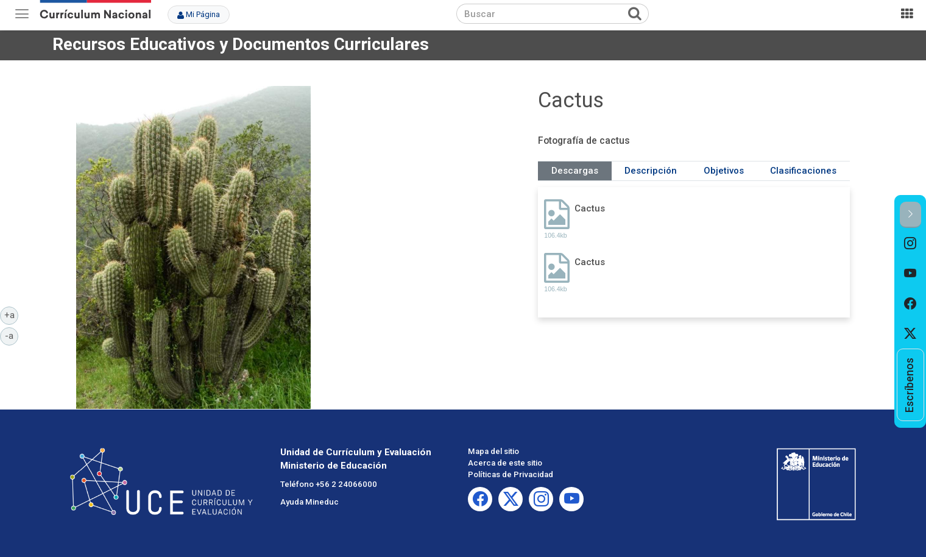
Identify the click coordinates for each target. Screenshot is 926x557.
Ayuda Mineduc (309, 501)
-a (11, 335)
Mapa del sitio (493, 451)
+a (11, 314)
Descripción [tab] (650, 170)
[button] (910, 215)
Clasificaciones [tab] (803, 170)
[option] (910, 243)
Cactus (589, 208)
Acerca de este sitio (505, 462)
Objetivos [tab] (724, 170)
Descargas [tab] (574, 170)
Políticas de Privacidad (510, 474)
